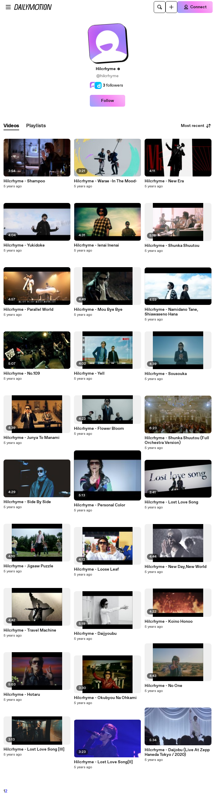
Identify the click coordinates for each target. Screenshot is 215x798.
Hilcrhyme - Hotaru (22, 694)
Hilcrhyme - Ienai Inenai (96, 245)
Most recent (196, 126)
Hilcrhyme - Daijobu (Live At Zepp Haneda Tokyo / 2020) (177, 752)
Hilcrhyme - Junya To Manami (31, 437)
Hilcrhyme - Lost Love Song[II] (103, 762)
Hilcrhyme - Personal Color (99, 505)
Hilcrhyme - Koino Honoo (169, 621)
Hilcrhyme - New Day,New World (175, 566)
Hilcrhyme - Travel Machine (30, 630)
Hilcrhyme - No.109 (22, 373)
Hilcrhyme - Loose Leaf (96, 569)
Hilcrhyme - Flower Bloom (99, 428)
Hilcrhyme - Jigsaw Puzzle (28, 566)
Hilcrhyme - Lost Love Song (171, 502)
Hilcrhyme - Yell (89, 373)
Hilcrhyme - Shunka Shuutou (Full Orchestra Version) (177, 440)
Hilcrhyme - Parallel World (28, 309)
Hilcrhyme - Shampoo (24, 181)
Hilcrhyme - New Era (164, 181)
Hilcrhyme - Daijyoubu (95, 633)
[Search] (160, 7)
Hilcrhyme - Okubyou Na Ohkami (105, 697)
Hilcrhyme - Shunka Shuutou (172, 245)
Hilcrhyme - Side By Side (27, 502)
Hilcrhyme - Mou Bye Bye (98, 309)
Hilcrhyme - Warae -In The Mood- (105, 181)
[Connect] (195, 7)
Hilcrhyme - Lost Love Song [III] (34, 749)
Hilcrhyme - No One (163, 685)
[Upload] (171, 7)
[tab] (11, 126)
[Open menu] (8, 7)
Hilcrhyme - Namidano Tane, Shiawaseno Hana (171, 312)
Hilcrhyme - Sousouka (166, 373)
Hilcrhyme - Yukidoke (24, 245)
